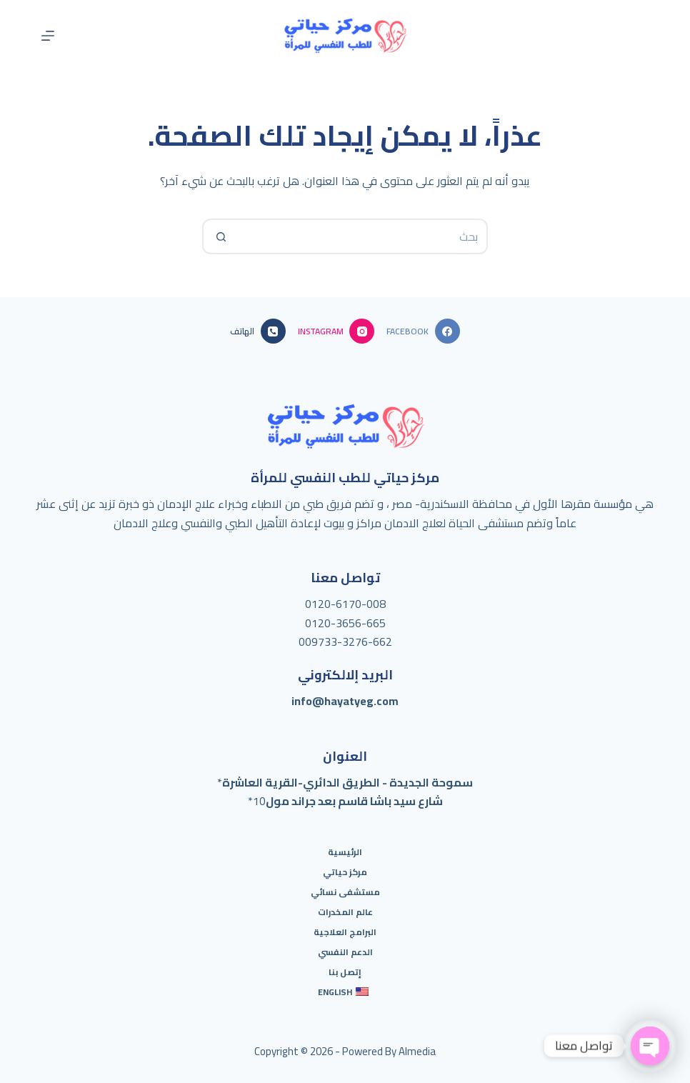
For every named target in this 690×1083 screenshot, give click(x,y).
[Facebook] (422, 331)
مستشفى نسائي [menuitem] (345, 892)
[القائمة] (47, 35)
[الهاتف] (257, 331)
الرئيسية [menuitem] (345, 852)
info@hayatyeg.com (345, 701)
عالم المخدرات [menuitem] (345, 912)
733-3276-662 (355, 641)
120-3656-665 (348, 623)
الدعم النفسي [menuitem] (345, 952)
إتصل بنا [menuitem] (345, 972)
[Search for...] (363, 236)
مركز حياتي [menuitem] (345, 872)
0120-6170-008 (345, 603)
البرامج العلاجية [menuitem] (345, 932)
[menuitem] (345, 992)
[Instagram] (336, 331)
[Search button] (220, 236)
